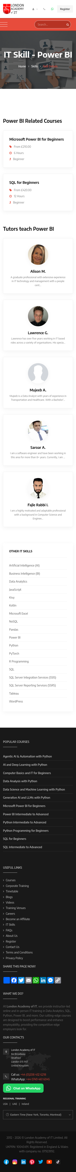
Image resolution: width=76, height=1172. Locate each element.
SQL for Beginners (14, 838)
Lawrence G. (38, 333)
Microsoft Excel (18, 613)
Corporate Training (17, 886)
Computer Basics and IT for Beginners (27, 773)
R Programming (19, 661)
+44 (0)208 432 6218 (33, 1074)
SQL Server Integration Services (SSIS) (32, 677)
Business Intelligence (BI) (24, 573)
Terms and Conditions (19, 952)
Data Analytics (18, 581)
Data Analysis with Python (20, 781)
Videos (10, 902)
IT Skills (10, 924)
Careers (10, 913)
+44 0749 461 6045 (38, 1079)
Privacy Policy (14, 958)
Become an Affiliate (18, 919)
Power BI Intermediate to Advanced (25, 814)
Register (65, 9)
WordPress (16, 701)
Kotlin (12, 605)
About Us (11, 935)
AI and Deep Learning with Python (25, 764)
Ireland (25, 1103)
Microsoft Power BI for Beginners (24, 806)
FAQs (9, 930)
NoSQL (13, 621)
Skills (34, 66)
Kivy (12, 597)
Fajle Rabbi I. (38, 505)
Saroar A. (37, 447)
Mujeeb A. (38, 390)
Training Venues (16, 908)
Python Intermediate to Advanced (24, 822)
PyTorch (14, 653)
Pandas (13, 629)
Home (22, 66)
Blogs (9, 897)
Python (13, 645)
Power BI (14, 637)
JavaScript (15, 589)
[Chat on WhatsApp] (23, 1087)
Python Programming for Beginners (25, 830)
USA (5, 1103)
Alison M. (38, 271)
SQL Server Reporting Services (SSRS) (32, 685)
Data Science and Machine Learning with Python (34, 789)
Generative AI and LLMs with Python (26, 797)
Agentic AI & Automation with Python (27, 756)
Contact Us (12, 947)
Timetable (12, 891)
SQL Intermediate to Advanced (22, 847)
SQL (11, 669)
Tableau (14, 693)
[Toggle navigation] (3, 24)
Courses (10, 880)
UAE (14, 1103)
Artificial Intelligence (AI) (24, 565)
